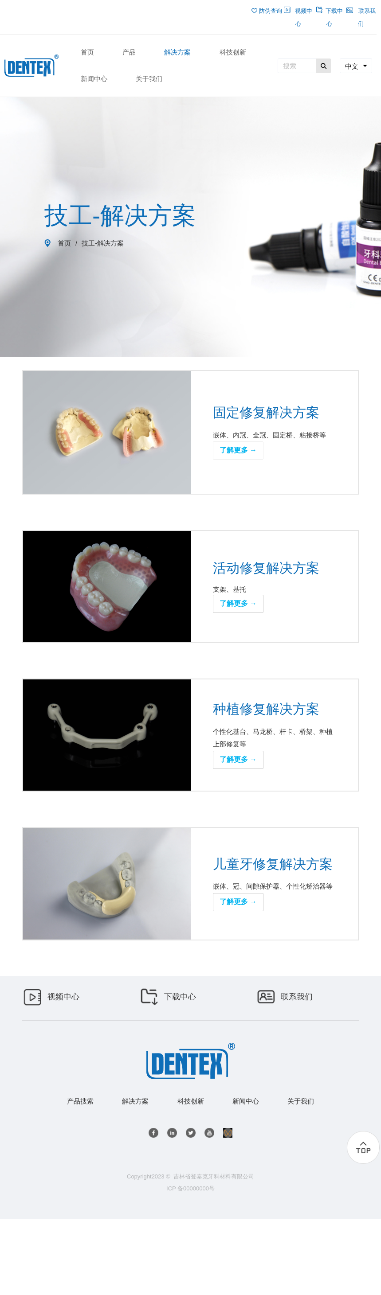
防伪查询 (266, 11)
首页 (64, 243)
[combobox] (356, 66)
